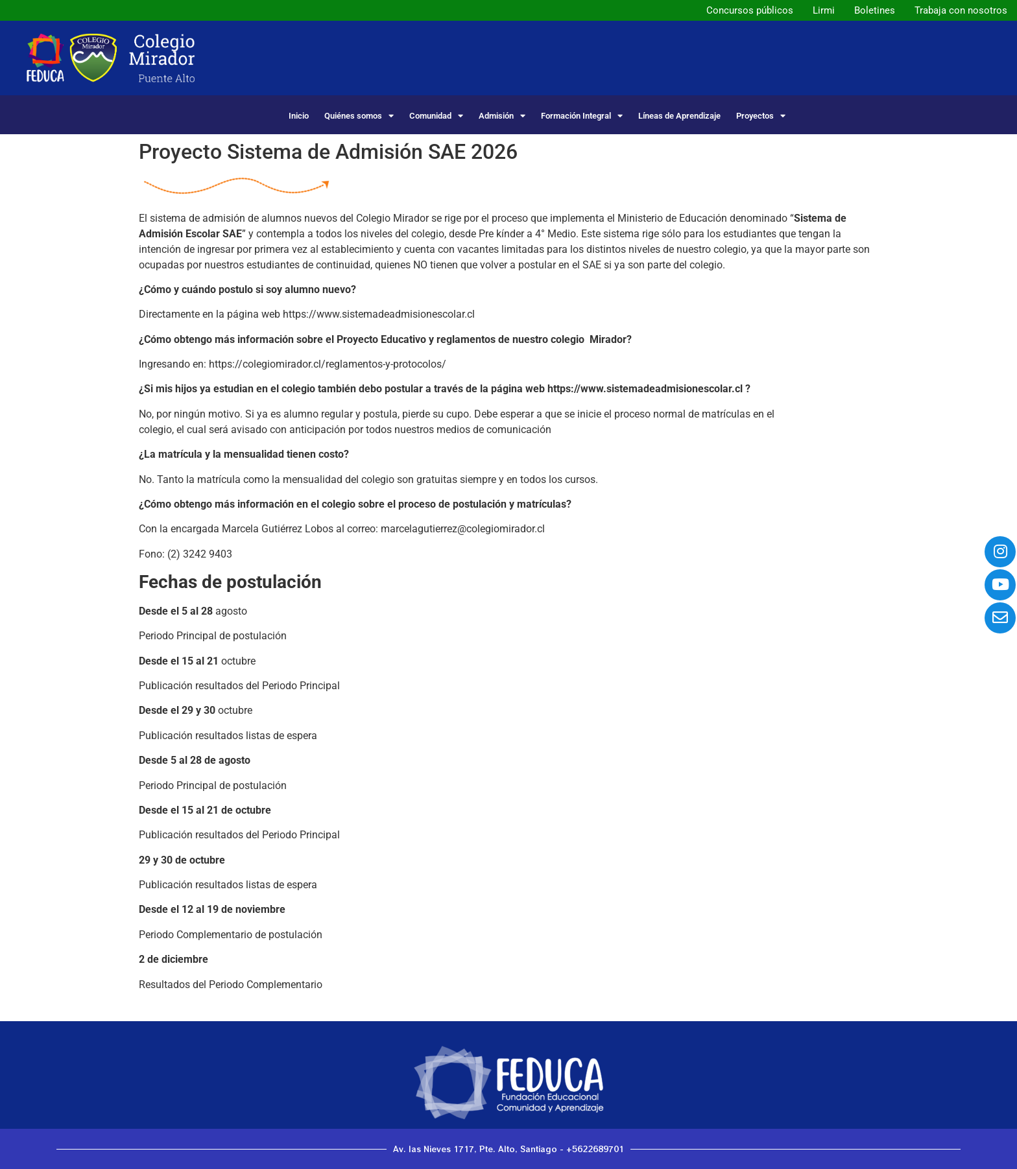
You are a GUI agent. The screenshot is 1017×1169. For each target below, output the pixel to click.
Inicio (299, 116)
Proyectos (760, 115)
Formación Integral (582, 115)
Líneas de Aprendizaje (679, 116)
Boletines (874, 10)
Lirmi (824, 10)
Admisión (502, 115)
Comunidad (436, 115)
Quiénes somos (359, 115)
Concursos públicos (749, 10)
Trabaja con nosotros (961, 10)
